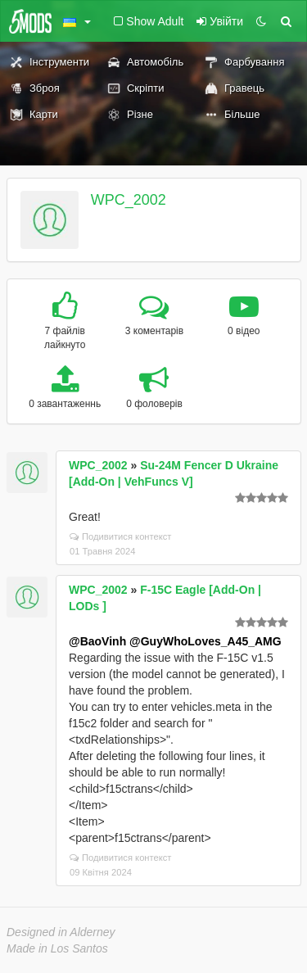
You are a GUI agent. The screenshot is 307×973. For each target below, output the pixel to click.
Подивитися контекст (121, 536)
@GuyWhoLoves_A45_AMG (205, 641)
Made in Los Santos (57, 948)
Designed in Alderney (61, 932)
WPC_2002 (128, 200)
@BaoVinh (97, 641)
